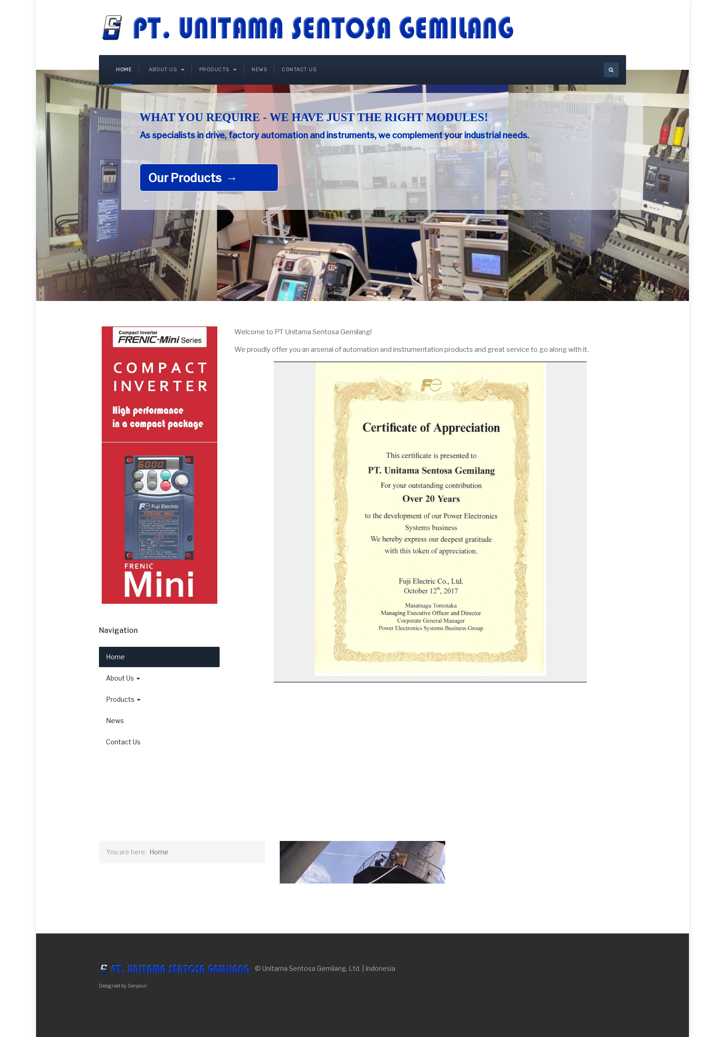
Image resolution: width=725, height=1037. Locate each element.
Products (218, 70)
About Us (166, 70)
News (259, 70)
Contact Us (299, 70)
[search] (611, 69)
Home (124, 70)
